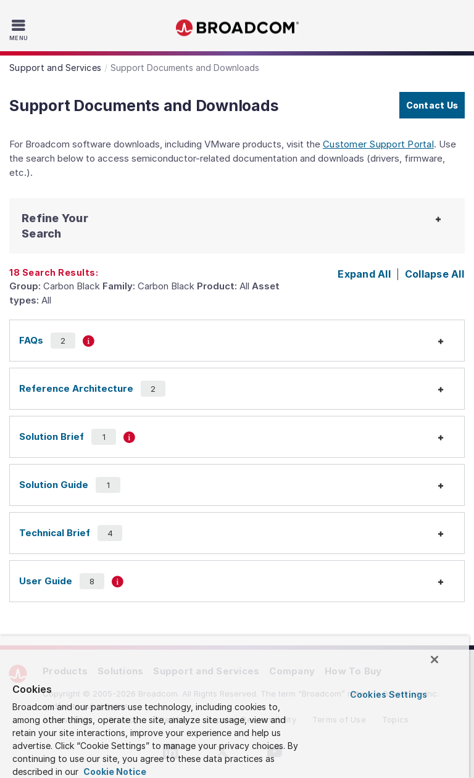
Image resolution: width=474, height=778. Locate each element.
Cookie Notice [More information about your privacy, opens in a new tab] (113, 771)
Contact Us (432, 105)
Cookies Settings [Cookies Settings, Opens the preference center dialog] (388, 694)
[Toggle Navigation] (20, 30)
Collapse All (434, 274)
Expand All (364, 274)
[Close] (434, 659)
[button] (68, 225)
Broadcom (237, 28)
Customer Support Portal (378, 144)
